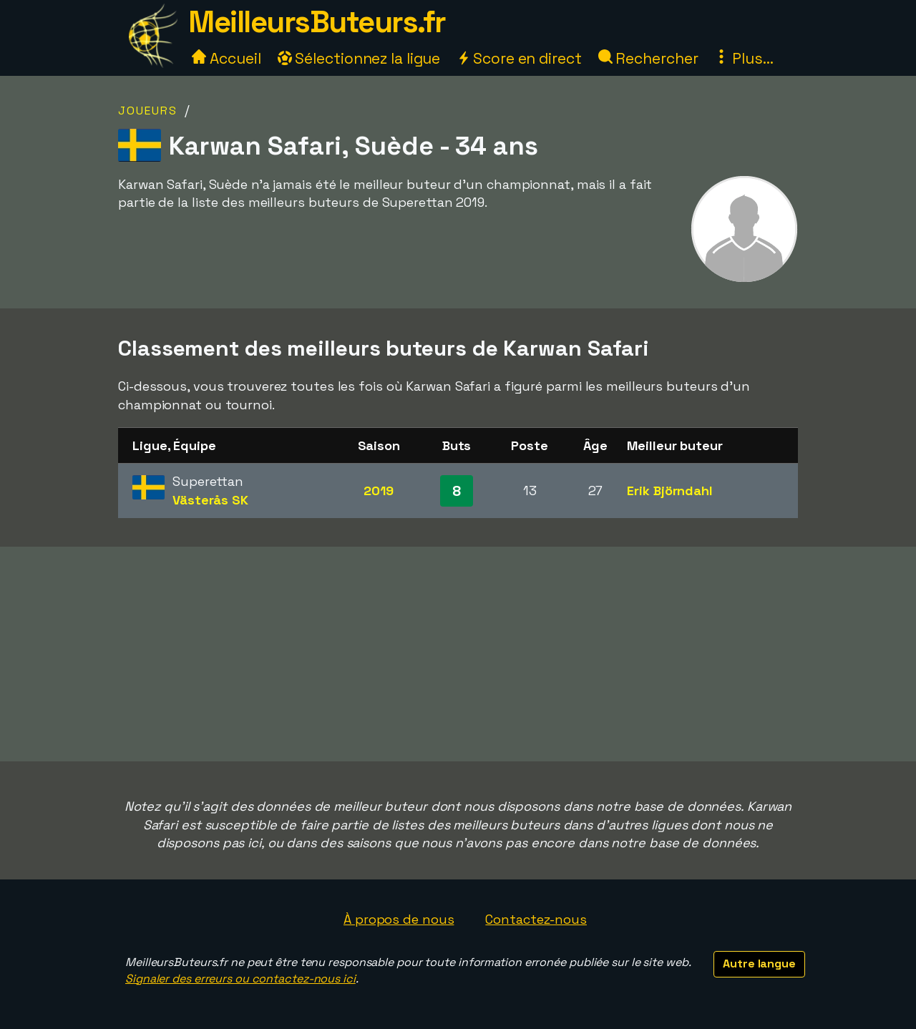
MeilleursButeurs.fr (317, 22)
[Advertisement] (458, 654)
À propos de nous (399, 919)
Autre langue (759, 963)
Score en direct (519, 58)
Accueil (226, 58)
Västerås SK (210, 500)
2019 (379, 490)
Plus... (743, 58)
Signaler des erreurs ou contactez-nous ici (240, 978)
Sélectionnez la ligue (359, 58)
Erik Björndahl (670, 490)
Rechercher (648, 58)
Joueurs (147, 110)
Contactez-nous (536, 919)
